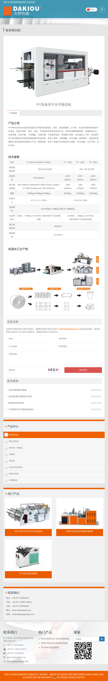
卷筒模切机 (14, 435)
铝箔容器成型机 (16, 467)
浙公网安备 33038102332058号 (69, 677)
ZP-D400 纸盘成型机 (28, 573)
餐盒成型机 (14, 441)
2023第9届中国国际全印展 (20, 396)
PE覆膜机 (13, 480)
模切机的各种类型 (16, 403)
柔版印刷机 (14, 474)
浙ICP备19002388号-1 (43, 677)
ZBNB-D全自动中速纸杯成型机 (79, 531)
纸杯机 (29, 677)
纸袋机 (89, 674)
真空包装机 (62, 674)
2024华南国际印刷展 (17, 390)
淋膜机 (82, 674)
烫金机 (12, 461)
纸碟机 (12, 454)
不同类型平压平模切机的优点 (21, 409)
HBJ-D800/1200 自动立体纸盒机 (28, 531)
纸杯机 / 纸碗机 (15, 448)
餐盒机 (53, 674)
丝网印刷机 (73, 674)
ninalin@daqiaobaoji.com (69, 329)
